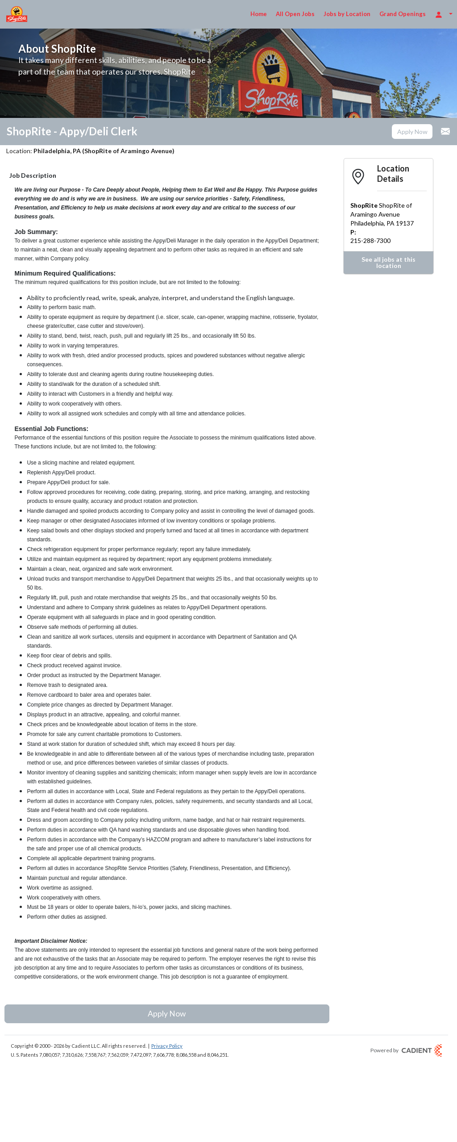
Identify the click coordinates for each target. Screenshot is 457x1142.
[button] (412, 131)
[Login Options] (444, 14)
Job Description (32, 175)
